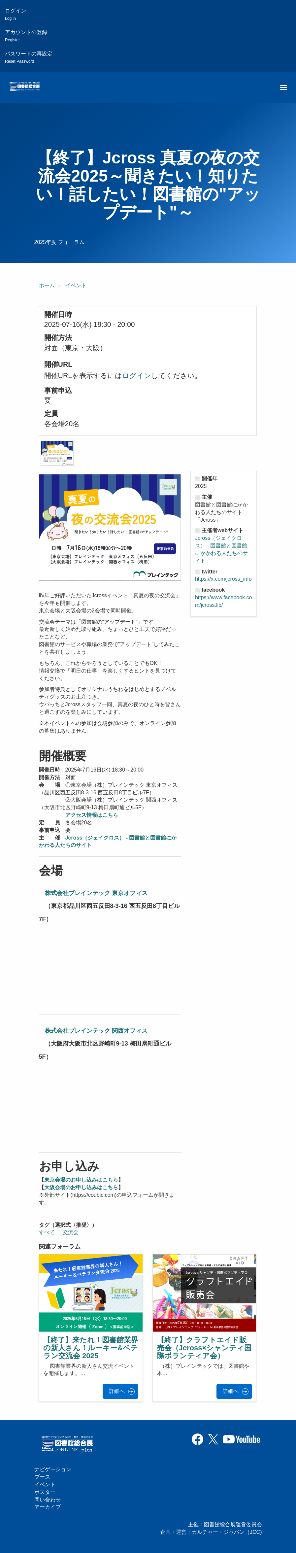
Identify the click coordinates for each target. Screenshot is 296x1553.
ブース (42, 1477)
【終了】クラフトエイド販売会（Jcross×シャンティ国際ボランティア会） (204, 1348)
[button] (57, 453)
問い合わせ (47, 1499)
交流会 (71, 1232)
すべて (47, 1232)
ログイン (15, 14)
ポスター (44, 1492)
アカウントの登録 (26, 35)
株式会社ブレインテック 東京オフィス (96, 893)
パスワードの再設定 (28, 57)
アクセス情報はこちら (91, 815)
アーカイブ (47, 1507)
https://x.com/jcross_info (223, 579)
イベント (75, 285)
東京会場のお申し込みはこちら (81, 1180)
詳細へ (117, 1391)
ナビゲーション (52, 1469)
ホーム (47, 285)
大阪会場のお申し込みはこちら (81, 1187)
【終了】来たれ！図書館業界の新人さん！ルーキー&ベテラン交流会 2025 (90, 1348)
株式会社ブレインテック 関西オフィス (96, 1030)
